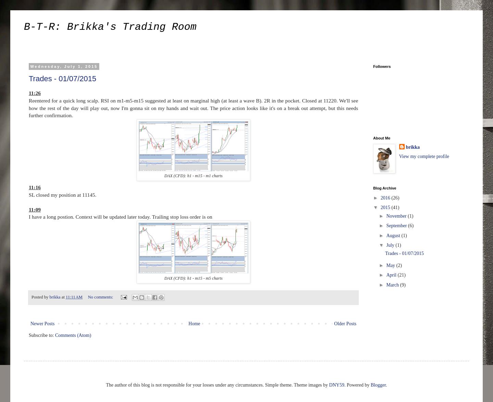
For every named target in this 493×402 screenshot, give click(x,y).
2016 (386, 197)
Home (194, 323)
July (390, 245)
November (397, 216)
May (391, 265)
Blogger (378, 385)
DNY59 (336, 385)
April (391, 275)
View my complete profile (424, 156)
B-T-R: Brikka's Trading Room (110, 27)
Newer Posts (42, 323)
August (393, 235)
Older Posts (345, 323)
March (393, 285)
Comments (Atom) (73, 335)
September (397, 225)
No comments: (101, 297)
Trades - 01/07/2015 (62, 78)
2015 (386, 207)
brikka (413, 147)
